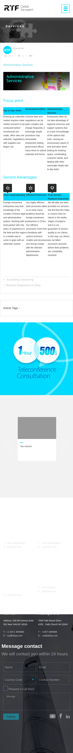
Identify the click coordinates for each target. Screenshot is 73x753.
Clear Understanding (14, 195)
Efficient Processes (36, 195)
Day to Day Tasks (12, 110)
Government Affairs (35, 109)
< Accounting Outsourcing (18, 279)
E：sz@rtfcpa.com (12, 595)
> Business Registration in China (21, 285)
